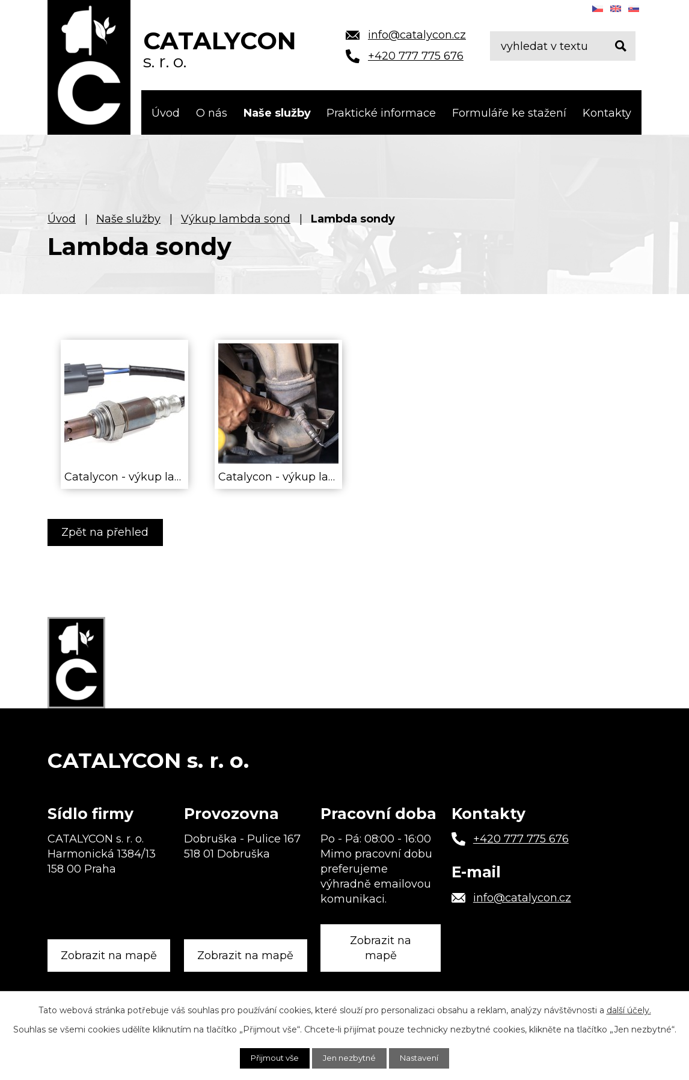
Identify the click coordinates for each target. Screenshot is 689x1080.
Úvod (166, 113)
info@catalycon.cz (522, 894)
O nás (211, 113)
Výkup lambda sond (235, 219)
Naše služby (277, 113)
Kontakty (607, 113)
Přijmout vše (270, 1057)
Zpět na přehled (107, 532)
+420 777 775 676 (521, 835)
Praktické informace (381, 113)
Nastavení (424, 1057)
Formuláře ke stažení (509, 113)
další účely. (629, 1009)
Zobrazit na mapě (110, 947)
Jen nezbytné (350, 1057)
